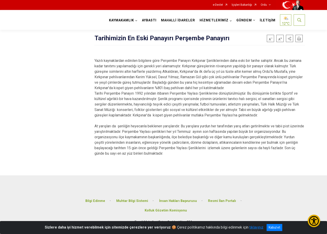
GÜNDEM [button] (244, 20)
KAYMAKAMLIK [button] (121, 20)
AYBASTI (149, 20)
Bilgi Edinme (95, 201)
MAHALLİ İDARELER (178, 20)
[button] (289, 38)
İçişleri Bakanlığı (242, 4)
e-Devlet (218, 4)
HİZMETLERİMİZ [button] (214, 20)
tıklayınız (256, 227)
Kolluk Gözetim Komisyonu (166, 210)
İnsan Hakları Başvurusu (178, 201)
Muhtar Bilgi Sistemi (132, 201)
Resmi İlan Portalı (222, 201)
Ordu (264, 4)
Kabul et (274, 227)
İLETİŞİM (267, 20)
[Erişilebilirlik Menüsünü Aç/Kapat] (314, 221)
